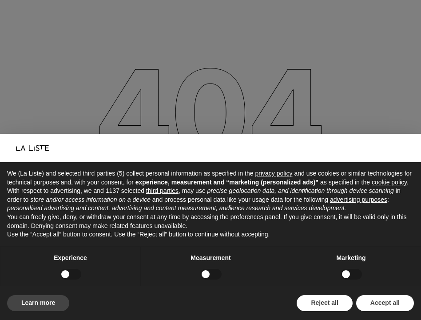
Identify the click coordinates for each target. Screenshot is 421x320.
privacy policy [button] (273, 173)
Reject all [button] (324, 302)
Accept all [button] (385, 302)
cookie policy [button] (389, 182)
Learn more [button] (38, 302)
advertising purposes (358, 199)
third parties (162, 190)
